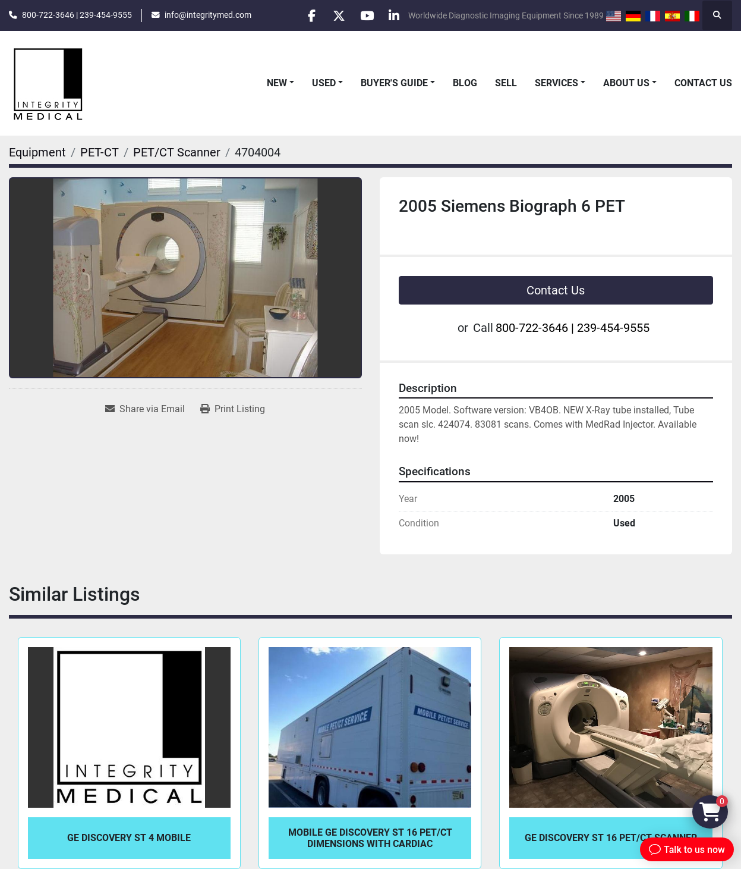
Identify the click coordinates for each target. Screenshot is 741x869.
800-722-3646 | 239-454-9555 (77, 15)
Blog (465, 83)
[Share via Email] (145, 409)
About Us (626, 83)
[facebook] (302, 15)
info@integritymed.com (208, 15)
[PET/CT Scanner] (176, 152)
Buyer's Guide (394, 83)
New (277, 83)
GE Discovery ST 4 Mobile (129, 837)
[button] (280, 83)
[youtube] (362, 15)
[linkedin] (393, 15)
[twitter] (332, 15)
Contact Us (703, 83)
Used (324, 83)
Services (556, 83)
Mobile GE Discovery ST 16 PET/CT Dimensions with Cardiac (370, 838)
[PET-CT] (99, 152)
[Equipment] (37, 152)
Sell (506, 83)
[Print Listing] (233, 409)
